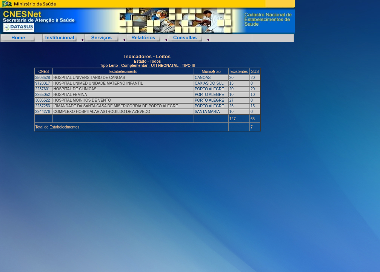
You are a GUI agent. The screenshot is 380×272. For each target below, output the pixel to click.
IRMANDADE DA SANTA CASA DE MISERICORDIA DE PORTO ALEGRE (116, 106)
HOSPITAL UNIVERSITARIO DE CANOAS (89, 78)
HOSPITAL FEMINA (70, 95)
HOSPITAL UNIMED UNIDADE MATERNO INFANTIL (98, 83)
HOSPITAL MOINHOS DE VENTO (82, 100)
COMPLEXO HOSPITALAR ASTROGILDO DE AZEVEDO (102, 112)
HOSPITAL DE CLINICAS (75, 89)
